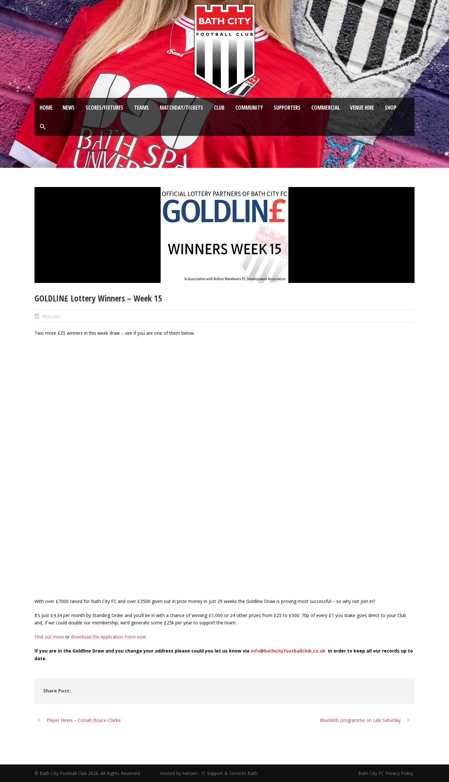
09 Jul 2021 (52, 316)
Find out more (49, 637)
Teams (141, 107)
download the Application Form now (108, 637)
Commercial (325, 107)
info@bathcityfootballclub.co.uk (288, 651)
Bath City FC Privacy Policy (386, 773)
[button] (42, 127)
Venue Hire (362, 107)
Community (249, 107)
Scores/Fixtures (104, 107)
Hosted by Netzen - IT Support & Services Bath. (209, 773)
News (69, 107)
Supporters (287, 107)
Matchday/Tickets (181, 107)
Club (219, 107)
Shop (390, 107)
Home (46, 107)
